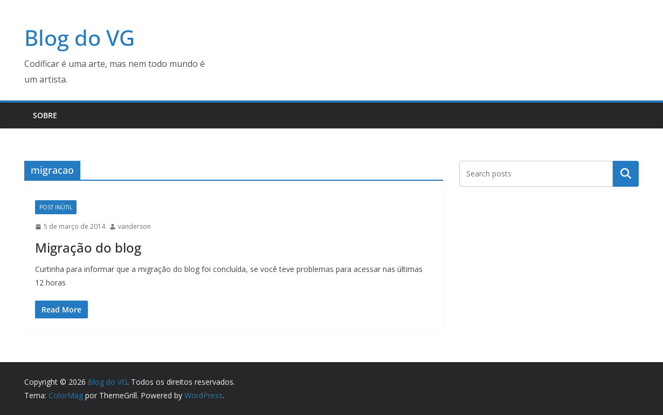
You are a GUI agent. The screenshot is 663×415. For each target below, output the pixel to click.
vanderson (134, 226)
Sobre (45, 115)
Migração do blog (88, 247)
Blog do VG (79, 37)
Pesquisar (626, 173)
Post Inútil (55, 207)
